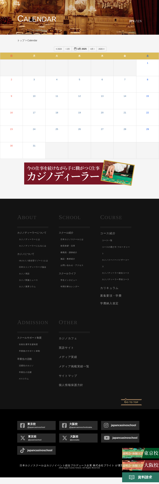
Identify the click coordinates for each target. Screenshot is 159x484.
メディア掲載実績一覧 (73, 374)
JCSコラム (24, 389)
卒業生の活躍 (26, 382)
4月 (92, 49)
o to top (131, 408)
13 (102, 96)
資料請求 (140, 477)
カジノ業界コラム (28, 306)
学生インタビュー (70, 280)
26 (79, 129)
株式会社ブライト (103, 472)
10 (34, 96)
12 (79, 96)
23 (11, 129)
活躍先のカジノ (27, 376)
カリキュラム (108, 300)
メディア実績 (67, 366)
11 (56, 96)
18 (56, 112)
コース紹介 (107, 233)
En (139, 21)
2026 (101, 49)
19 (79, 112)
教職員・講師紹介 (70, 252)
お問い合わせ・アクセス (73, 265)
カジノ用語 (24, 293)
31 (34, 145)
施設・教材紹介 (69, 259)
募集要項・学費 (110, 307)
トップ (21, 40)
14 (125, 96)
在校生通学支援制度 (29, 355)
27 (102, 129)
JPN (130, 21)
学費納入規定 (108, 314)
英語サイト (66, 357)
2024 (59, 49)
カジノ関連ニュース (29, 299)
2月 (68, 49)
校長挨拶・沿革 (69, 246)
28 (125, 129)
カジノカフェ (67, 348)
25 (56, 129)
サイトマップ (67, 383)
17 (34, 112)
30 (11, 145)
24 (34, 129)
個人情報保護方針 (70, 392)
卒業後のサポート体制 (30, 361)
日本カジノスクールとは (73, 239)
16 (11, 112)
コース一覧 (107, 240)
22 (147, 112)
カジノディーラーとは (30, 239)
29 (147, 129)
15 (147, 96)
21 (125, 112)
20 (102, 112)
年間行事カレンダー (71, 286)
